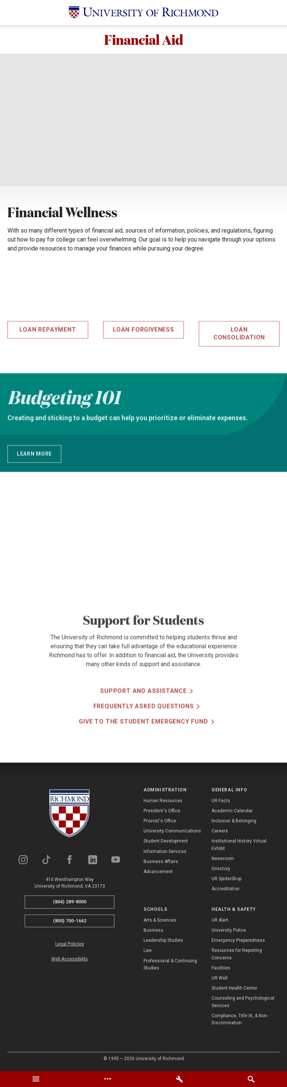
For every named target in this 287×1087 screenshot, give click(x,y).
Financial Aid (143, 40)
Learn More (34, 466)
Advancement (158, 872)
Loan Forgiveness (143, 352)
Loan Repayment (47, 352)
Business (153, 931)
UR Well (220, 979)
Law (148, 951)
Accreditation (226, 890)
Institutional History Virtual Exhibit (239, 846)
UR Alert (220, 921)
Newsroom (223, 859)
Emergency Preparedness (238, 941)
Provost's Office (160, 822)
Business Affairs (161, 862)
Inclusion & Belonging (234, 822)
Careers (220, 832)
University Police (229, 931)
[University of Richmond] (143, 12)
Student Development (166, 842)
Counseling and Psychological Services (243, 1003)
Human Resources (163, 801)
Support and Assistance (143, 714)
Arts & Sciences (160, 921)
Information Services (165, 852)
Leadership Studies (163, 941)
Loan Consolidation (239, 356)
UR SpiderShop (226, 879)
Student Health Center (234, 989)
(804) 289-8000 (69, 903)
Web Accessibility (69, 960)
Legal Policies (69, 945)
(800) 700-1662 (69, 922)
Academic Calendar (232, 812)
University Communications (172, 832)
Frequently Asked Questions (143, 729)
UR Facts (221, 801)
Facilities (221, 969)
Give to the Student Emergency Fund (143, 744)
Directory (221, 869)
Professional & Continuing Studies (170, 965)
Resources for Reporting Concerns (237, 955)
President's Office (162, 812)
